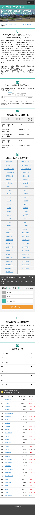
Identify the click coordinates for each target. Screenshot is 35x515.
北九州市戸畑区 (9, 165)
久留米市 (25, 186)
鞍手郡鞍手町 (9, 254)
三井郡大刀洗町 (25, 257)
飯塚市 (26, 190)
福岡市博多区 (9, 176)
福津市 (26, 218)
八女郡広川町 (9, 261)
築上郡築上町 (9, 272)
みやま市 (25, 225)
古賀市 (9, 218)
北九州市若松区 (25, 161)
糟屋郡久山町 (25, 240)
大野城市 (25, 211)
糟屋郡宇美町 (9, 232)
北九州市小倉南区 (9, 169)
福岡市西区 (26, 179)
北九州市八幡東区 (26, 169)
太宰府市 (25, 215)
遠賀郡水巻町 (9, 247)
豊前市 (9, 204)
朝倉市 (9, 225)
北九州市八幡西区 (9, 172)
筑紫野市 (25, 208)
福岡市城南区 (9, 183)
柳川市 (26, 193)
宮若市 (9, 222)
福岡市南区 (9, 179)
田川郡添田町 (25, 261)
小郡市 (9, 208)
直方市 (9, 190)
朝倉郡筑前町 (9, 257)
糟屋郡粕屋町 (9, 243)
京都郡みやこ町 (9, 268)
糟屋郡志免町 (9, 236)
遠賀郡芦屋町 (25, 243)
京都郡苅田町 (25, 265)
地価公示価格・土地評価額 (16, 7)
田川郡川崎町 (9, 265)
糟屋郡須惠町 (25, 236)
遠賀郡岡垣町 (25, 247)
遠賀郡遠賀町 (9, 250)
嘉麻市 (26, 222)
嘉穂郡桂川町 (25, 254)
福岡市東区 (26, 172)
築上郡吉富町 (25, 268)
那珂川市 (25, 229)
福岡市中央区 (25, 176)
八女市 (9, 197)
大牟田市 (9, 186)
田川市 (9, 193)
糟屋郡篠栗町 (25, 232)
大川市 (9, 201)
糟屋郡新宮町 (9, 240)
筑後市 (26, 197)
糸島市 (9, 229)
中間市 (26, 204)
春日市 (9, 211)
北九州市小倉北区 (26, 165)
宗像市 (9, 215)
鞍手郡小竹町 (25, 250)
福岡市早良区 (25, 183)
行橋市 (26, 201)
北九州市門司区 (9, 161)
